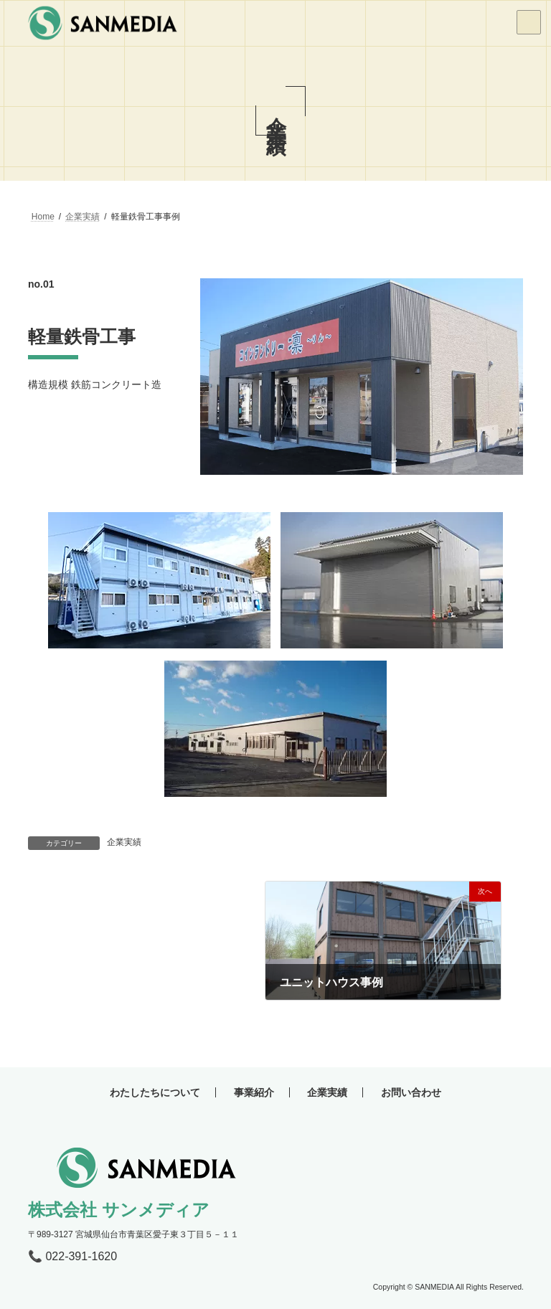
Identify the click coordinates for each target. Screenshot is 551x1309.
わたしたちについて (155, 1092)
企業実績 (124, 842)
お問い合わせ (411, 1092)
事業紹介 (254, 1092)
